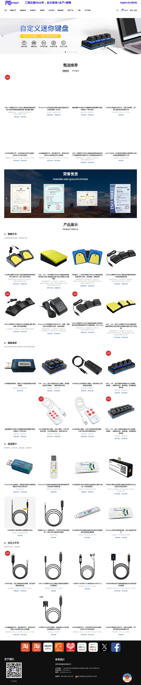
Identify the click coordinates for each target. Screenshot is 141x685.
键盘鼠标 (83, 112)
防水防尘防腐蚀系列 (60, 331)
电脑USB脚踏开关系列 (19, 114)
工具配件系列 (23, 388)
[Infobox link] (48, 3)
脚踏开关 (28, 112)
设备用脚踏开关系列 (47, 331)
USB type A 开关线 (124, 112)
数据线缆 (115, 112)
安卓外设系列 (124, 489)
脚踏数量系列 (12, 112)
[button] (6, 198)
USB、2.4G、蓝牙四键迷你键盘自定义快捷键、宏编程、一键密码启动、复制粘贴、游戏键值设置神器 (121, 385)
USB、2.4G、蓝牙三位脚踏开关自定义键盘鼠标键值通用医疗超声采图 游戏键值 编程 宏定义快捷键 (121, 326)
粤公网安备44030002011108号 (87, 676)
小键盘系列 (90, 112)
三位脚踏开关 (122, 279)
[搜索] (117, 10)
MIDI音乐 (128, 281)
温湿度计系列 (57, 112)
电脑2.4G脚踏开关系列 (46, 283)
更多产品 (110, 489)
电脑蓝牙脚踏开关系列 (53, 285)
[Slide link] (70, 36)
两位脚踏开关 (21, 279)
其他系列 (116, 489)
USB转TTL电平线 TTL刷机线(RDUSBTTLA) (87, 583)
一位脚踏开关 (21, 112)
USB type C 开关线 (28, 158)
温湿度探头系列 (23, 533)
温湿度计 (49, 112)
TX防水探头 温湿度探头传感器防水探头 (20, 530)
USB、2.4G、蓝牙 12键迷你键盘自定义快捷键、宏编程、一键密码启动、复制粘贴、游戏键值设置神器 (121, 431)
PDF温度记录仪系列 (90, 489)
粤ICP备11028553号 (67, 676)
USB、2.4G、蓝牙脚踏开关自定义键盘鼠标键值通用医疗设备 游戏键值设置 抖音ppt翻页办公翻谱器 (53, 277)
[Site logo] (12, 3)
